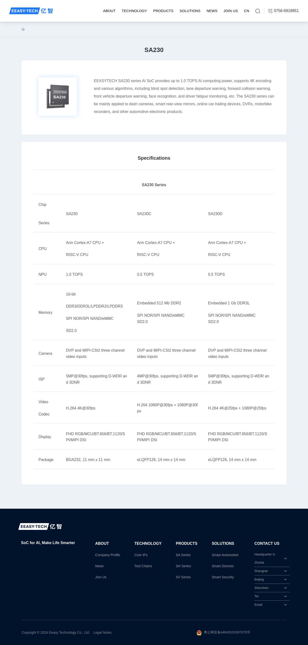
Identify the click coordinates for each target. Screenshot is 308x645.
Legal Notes (103, 632)
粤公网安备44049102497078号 (227, 632)
